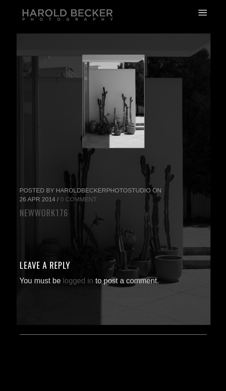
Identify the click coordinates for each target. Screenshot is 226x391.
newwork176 (44, 213)
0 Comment (78, 199)
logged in (78, 281)
